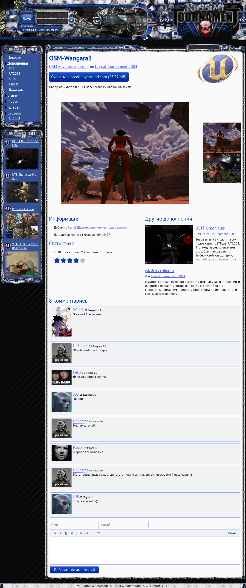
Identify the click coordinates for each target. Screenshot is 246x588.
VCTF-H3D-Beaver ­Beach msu (25, 246)
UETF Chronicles (210, 228)
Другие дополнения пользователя (102, 227)
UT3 (12, 68)
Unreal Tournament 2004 (105, 47)
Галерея (13, 107)
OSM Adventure (62, 66)
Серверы (14, 113)
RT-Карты (16, 89)
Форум (13, 101)
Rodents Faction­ (23, 209)
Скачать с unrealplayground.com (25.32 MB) (88, 76)
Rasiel (72, 227)
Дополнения (17, 63)
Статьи (12, 95)
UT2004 (14, 73)
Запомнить (27, 26)
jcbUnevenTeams (159, 270)
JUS (76, 394)
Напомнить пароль (48, 30)
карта (82, 66)
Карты (129, 47)
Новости (14, 57)
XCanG (78, 309)
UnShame (80, 345)
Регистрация (29, 30)
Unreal (13, 84)
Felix (77, 372)
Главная (58, 47)
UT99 (13, 79)
